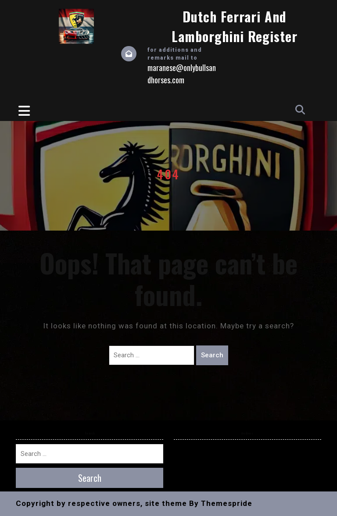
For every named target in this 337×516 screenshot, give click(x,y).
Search (212, 355)
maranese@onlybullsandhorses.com (181, 73)
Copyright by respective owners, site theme (101, 503)
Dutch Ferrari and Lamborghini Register (235, 26)
